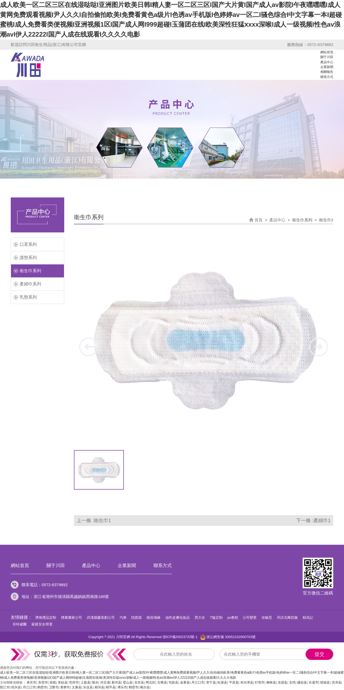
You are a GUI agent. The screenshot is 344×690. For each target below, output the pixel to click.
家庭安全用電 (41, 624)
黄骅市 (65, 687)
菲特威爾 (20, 624)
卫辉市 (54, 687)
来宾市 (31, 682)
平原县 (234, 682)
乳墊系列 (28, 297)
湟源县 (282, 682)
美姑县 (62, 682)
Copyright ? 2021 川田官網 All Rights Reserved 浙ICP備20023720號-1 (143, 637)
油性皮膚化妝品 (177, 617)
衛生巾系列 (30, 270)
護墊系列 (28, 257)
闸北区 (150, 682)
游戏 (52, 682)
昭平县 (111, 687)
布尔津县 (246, 682)
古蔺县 (162, 682)
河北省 (105, 682)
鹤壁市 (42, 687)
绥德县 (325, 682)
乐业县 (88, 687)
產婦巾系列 (30, 284)
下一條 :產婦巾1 (313, 520)
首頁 (259, 220)
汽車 (123, 617)
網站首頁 (326, 52)
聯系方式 (326, 77)
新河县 (116, 682)
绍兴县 (16, 687)
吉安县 (139, 682)
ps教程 (232, 617)
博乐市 (122, 687)
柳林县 (271, 682)
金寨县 (185, 682)
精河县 (99, 687)
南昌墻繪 (153, 617)
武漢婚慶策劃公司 (101, 617)
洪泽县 (336, 682)
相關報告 (326, 72)
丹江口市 (197, 682)
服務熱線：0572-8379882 (310, 44)
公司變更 (250, 617)
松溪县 (222, 682)
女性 (292, 682)
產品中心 (326, 62)
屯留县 (173, 682)
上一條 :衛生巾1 (94, 520)
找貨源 (136, 617)
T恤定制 (216, 617)
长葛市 (313, 682)
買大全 (200, 617)
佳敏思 (266, 617)
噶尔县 (145, 687)
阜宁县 (211, 682)
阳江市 (5, 687)
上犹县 (85, 682)
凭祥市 (74, 682)
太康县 (76, 687)
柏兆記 (308, 617)
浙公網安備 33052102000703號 (228, 637)
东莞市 (43, 682)
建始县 (302, 682)
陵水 (95, 682)
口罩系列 (28, 244)
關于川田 (326, 57)
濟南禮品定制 (45, 617)
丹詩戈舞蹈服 (287, 617)
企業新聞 (326, 67)
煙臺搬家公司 (71, 617)
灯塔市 (259, 682)
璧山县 (127, 682)
